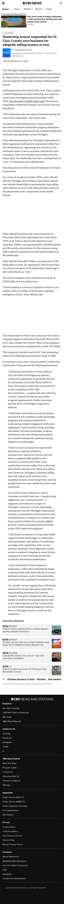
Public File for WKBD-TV (14, 802)
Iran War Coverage (11, 708)
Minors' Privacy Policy (12, 844)
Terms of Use (9, 840)
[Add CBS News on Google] (16, 61)
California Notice (10, 831)
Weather (28, 9)
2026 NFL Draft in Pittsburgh (16, 713)
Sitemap (6, 785)
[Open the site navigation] (12, 3)
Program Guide (9, 768)
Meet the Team (9, 763)
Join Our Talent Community (15, 865)
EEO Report (8, 815)
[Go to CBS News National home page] (32, 3)
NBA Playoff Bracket (12, 721)
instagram (7, 742)
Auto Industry (54, 679)
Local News (8, 33)
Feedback (7, 874)
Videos (49, 9)
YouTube (7, 734)
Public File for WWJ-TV (13, 797)
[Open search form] (61, 3)
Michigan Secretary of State (21, 679)
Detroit (5, 9)
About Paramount (11, 857)
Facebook (7, 738)
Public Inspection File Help (15, 806)
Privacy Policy (9, 827)
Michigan (41, 679)
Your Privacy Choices (12, 836)
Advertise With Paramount (15, 861)
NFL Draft (7, 717)
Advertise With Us (11, 776)
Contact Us (8, 772)
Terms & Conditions (11, 781)
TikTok (5, 747)
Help (5, 870)
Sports (39, 9)
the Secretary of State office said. (27, 101)
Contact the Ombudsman (14, 878)
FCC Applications (11, 810)
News (17, 9)
